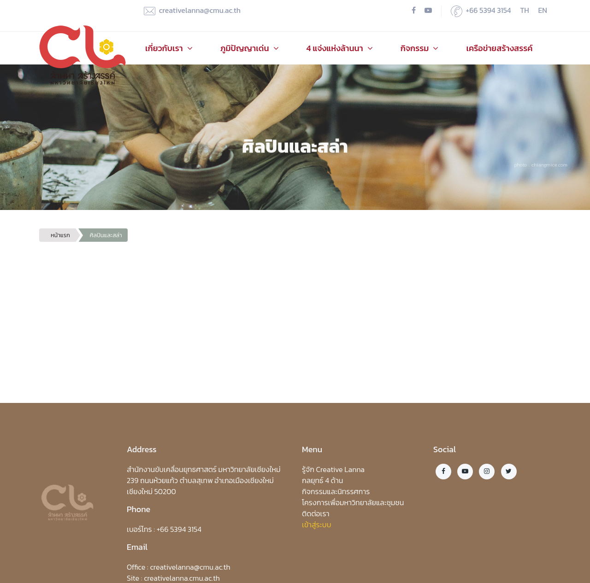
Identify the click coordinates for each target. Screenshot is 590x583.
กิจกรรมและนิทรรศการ (336, 491)
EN (542, 10)
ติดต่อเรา (316, 513)
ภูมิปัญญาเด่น (249, 48)
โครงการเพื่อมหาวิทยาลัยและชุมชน (353, 502)
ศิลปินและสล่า (106, 235)
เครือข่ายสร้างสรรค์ (499, 48)
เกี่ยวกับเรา (169, 48)
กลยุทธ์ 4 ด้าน (322, 480)
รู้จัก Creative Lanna (333, 469)
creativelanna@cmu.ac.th (192, 11)
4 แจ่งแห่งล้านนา (340, 48)
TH (524, 10)
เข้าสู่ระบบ (316, 524)
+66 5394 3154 (481, 11)
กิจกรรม (420, 48)
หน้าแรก (60, 235)
